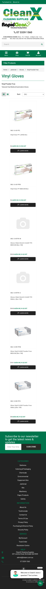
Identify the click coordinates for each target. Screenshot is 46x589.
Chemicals (23, 473)
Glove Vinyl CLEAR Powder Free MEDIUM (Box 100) (21, 352)
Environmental (23, 476)
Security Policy (23, 530)
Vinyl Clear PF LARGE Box (18, 135)
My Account (23, 538)
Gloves (21, 70)
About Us (16, 2)
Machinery (23, 491)
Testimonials (23, 511)
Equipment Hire (23, 480)
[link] (23, 569)
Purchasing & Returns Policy (23, 526)
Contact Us (7, 2)
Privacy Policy (23, 522)
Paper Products (23, 495)
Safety (23, 499)
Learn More (22, 151)
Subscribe (31, 447)
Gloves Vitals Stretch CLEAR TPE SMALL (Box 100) (21, 298)
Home (5, 70)
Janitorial (13, 70)
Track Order (23, 542)
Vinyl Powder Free (32, 70)
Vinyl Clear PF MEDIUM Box (19, 189)
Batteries (23, 465)
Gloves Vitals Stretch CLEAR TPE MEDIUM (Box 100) (21, 244)
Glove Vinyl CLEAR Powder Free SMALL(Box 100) (21, 406)
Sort (18, 94)
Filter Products (9, 63)
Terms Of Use (23, 518)
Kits (23, 488)
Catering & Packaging (23, 469)
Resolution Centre (23, 545)
